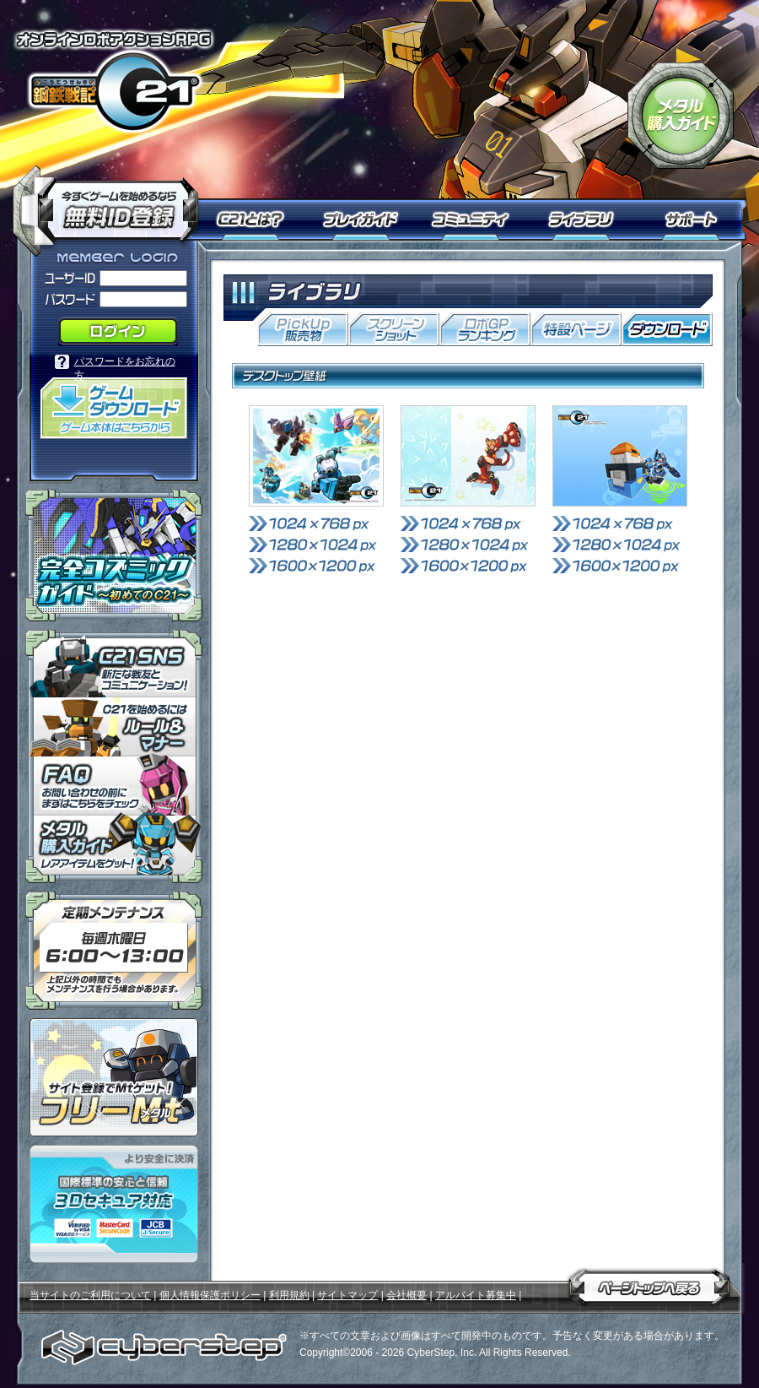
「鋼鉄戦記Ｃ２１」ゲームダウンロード (113, 408)
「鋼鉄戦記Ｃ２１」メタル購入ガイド (680, 115)
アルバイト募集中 (475, 1295)
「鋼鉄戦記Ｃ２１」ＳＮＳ (113, 663)
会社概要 (406, 1295)
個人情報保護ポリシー (210, 1295)
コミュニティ (474, 219)
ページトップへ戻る (649, 1284)
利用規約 (289, 1295)
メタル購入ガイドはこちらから (113, 849)
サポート (693, 219)
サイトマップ (347, 1295)
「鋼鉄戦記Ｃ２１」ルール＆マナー (113, 726)
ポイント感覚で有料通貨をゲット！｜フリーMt (114, 1077)
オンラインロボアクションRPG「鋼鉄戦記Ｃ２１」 (114, 81)
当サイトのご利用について (90, 1295)
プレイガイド (362, 219)
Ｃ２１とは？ (259, 219)
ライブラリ (588, 219)
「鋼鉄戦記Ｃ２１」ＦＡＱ (113, 786)
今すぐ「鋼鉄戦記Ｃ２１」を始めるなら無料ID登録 (112, 203)
